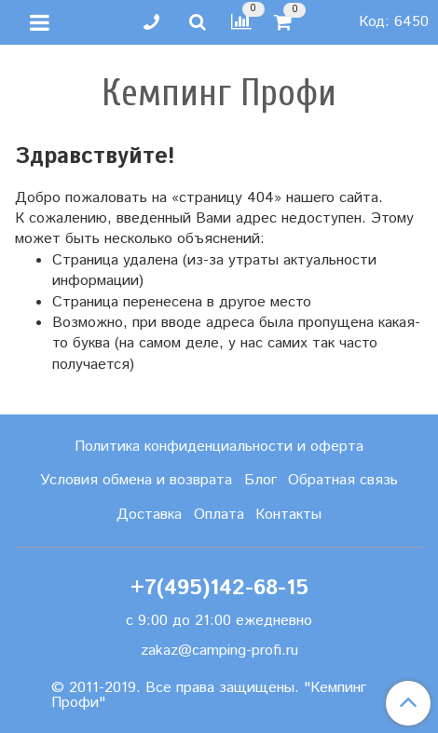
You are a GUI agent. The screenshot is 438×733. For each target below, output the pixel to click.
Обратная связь (343, 480)
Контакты (288, 514)
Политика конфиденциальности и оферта (219, 446)
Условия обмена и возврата (136, 480)
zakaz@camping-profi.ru (219, 650)
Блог (260, 480)
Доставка (149, 514)
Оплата (219, 514)
